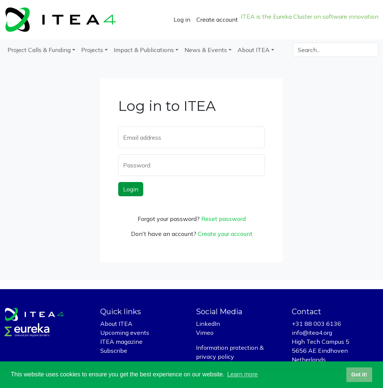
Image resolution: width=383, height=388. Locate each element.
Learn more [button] (242, 374)
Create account (217, 19)
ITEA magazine (121, 341)
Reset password (223, 218)
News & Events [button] (205, 50)
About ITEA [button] (254, 50)
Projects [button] (92, 50)
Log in (182, 19)
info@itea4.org (312, 332)
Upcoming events (124, 332)
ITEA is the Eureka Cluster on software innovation (310, 16)
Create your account (225, 233)
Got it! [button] (359, 375)
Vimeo (205, 332)
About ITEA (116, 323)
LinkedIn (208, 323)
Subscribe (113, 350)
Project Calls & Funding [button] (39, 50)
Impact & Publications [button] (144, 50)
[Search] (336, 50)
